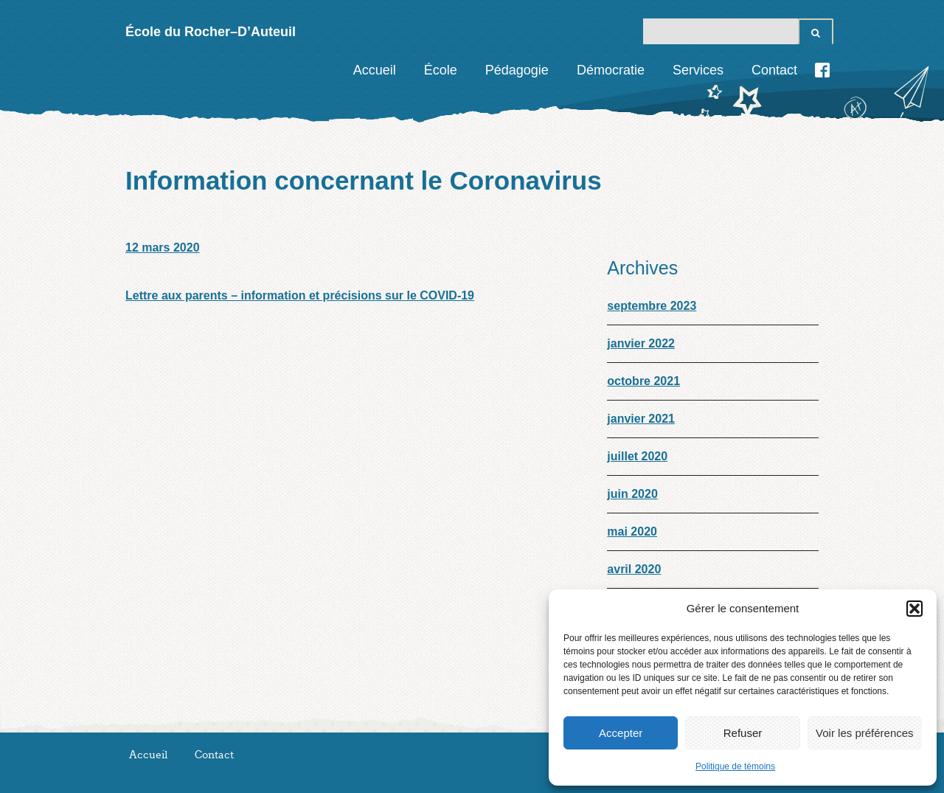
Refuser (743, 733)
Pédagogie (517, 70)
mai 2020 (632, 531)
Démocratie (611, 70)
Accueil (374, 70)
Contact (774, 70)
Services (698, 70)
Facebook (822, 70)
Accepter (620, 733)
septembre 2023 (651, 305)
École (440, 70)
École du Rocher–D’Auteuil (210, 31)
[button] (914, 608)
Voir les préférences (865, 733)
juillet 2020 (637, 456)
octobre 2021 (643, 381)
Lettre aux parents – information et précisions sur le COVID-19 (299, 295)
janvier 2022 (641, 343)
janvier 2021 (641, 418)
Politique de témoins (735, 766)
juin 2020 (632, 494)
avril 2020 (634, 569)
